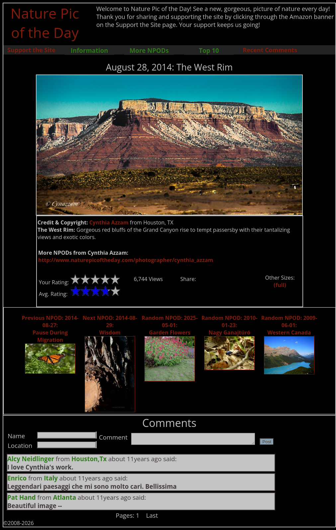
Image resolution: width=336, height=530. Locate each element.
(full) (280, 285)
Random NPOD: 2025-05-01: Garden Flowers (170, 325)
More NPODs (149, 50)
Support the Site (31, 50)
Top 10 (209, 50)
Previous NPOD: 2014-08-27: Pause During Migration (50, 328)
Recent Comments (270, 50)
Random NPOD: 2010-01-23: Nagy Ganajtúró (230, 325)
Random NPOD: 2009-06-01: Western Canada (289, 325)
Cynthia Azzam (108, 222)
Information (89, 50)
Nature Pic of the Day (45, 22)
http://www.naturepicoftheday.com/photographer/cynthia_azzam (125, 260)
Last (152, 515)
